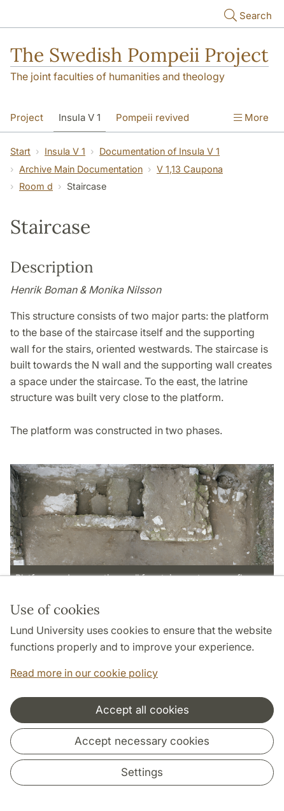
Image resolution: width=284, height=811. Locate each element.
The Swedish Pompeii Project (139, 55)
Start (20, 151)
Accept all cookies (142, 709)
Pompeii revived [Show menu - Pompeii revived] (152, 117)
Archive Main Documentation (81, 169)
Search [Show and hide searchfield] (247, 15)
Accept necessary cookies (142, 741)
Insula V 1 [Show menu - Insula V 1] (80, 117)
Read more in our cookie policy (84, 672)
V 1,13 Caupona (190, 169)
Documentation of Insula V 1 (159, 151)
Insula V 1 (65, 151)
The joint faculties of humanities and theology (117, 76)
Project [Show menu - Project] (26, 117)
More (251, 117)
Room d (36, 186)
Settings (142, 772)
